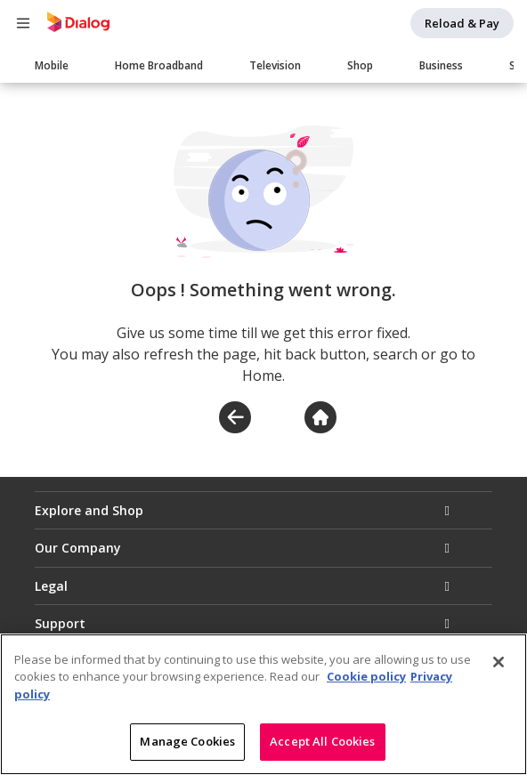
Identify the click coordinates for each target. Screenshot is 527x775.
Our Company (78, 547)
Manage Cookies (187, 743)
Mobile (52, 65)
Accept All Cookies (322, 743)
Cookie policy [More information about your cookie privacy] (366, 678)
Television (275, 65)
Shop (360, 65)
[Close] (498, 662)
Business (441, 65)
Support (60, 623)
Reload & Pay (462, 23)
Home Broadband (159, 65)
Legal (51, 585)
